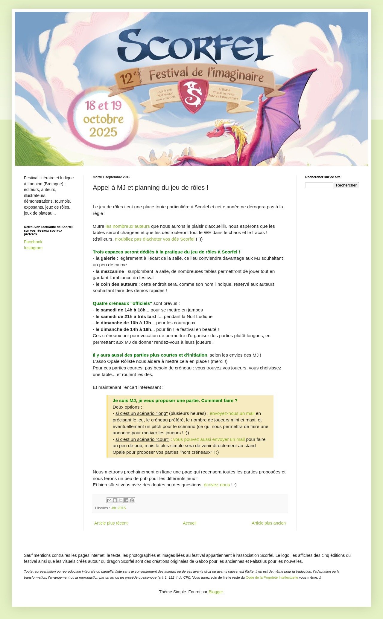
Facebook (33, 241)
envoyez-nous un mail (232, 413)
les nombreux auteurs (128, 226)
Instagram (33, 247)
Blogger (216, 591)
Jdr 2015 (118, 508)
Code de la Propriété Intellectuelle (272, 577)
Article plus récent (110, 523)
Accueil (189, 523)
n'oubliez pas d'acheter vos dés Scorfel (154, 239)
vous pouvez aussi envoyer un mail (209, 439)
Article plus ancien (269, 523)
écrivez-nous (217, 484)
